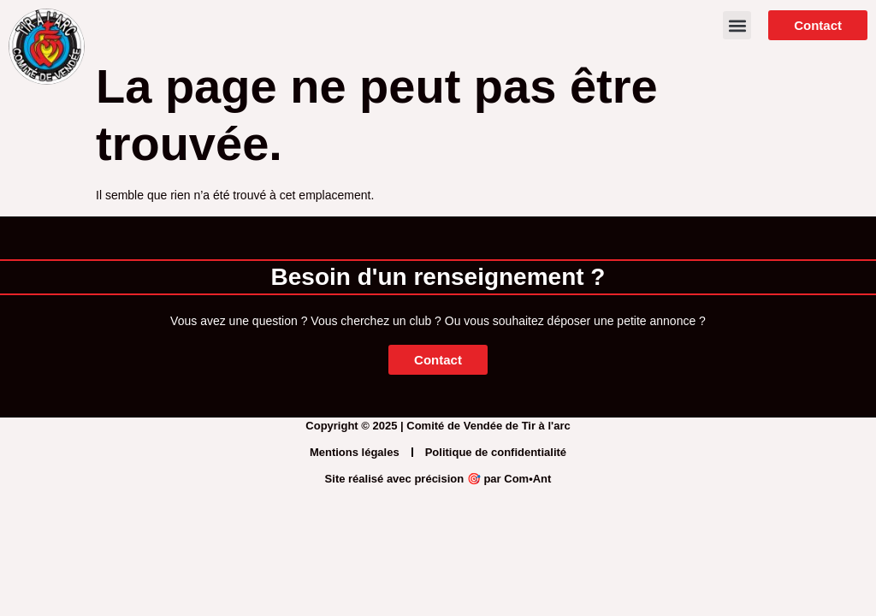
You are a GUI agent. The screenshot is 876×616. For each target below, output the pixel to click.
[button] (737, 25)
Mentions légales (355, 452)
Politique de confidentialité (495, 452)
